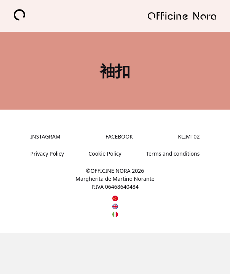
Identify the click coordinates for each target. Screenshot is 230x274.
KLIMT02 (189, 136)
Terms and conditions (173, 153)
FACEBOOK (119, 136)
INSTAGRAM (45, 136)
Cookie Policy (104, 153)
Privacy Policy (47, 153)
